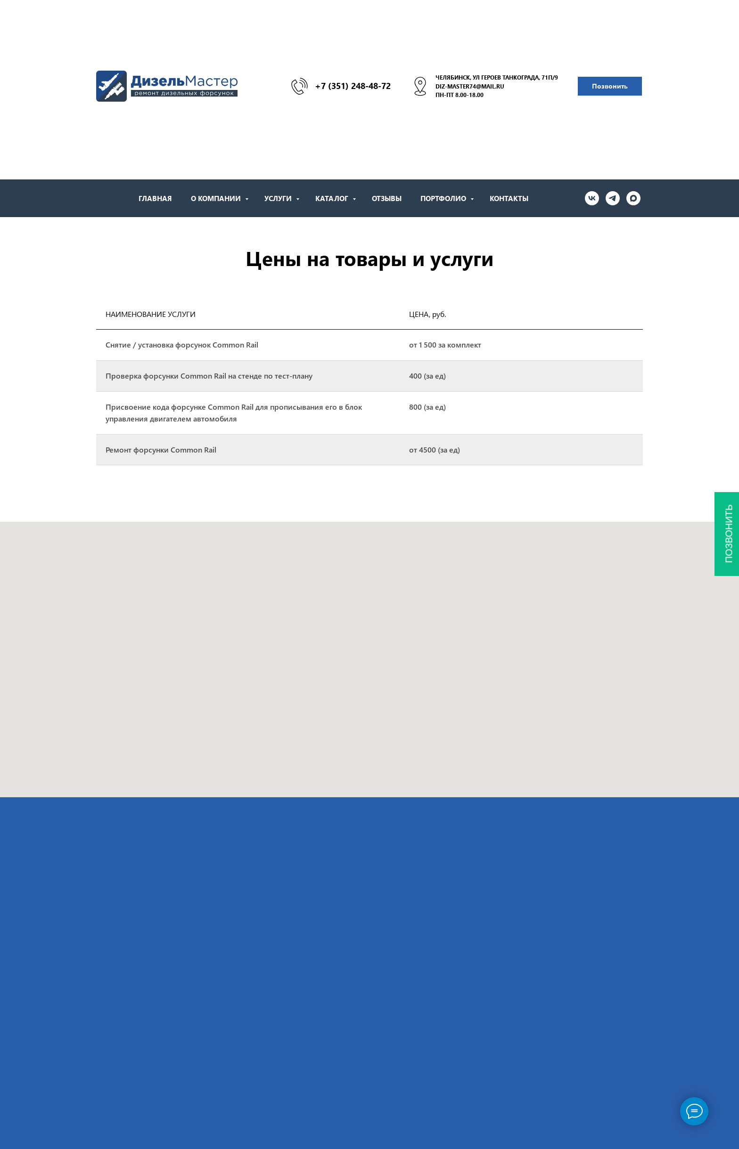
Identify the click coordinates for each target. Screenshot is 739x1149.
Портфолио (444, 198)
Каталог (332, 198)
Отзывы (387, 198)
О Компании (217, 198)
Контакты (509, 198)
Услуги (279, 198)
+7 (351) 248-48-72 (353, 85)
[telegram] (613, 198)
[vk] (592, 198)
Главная (155, 198)
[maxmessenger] (633, 198)
